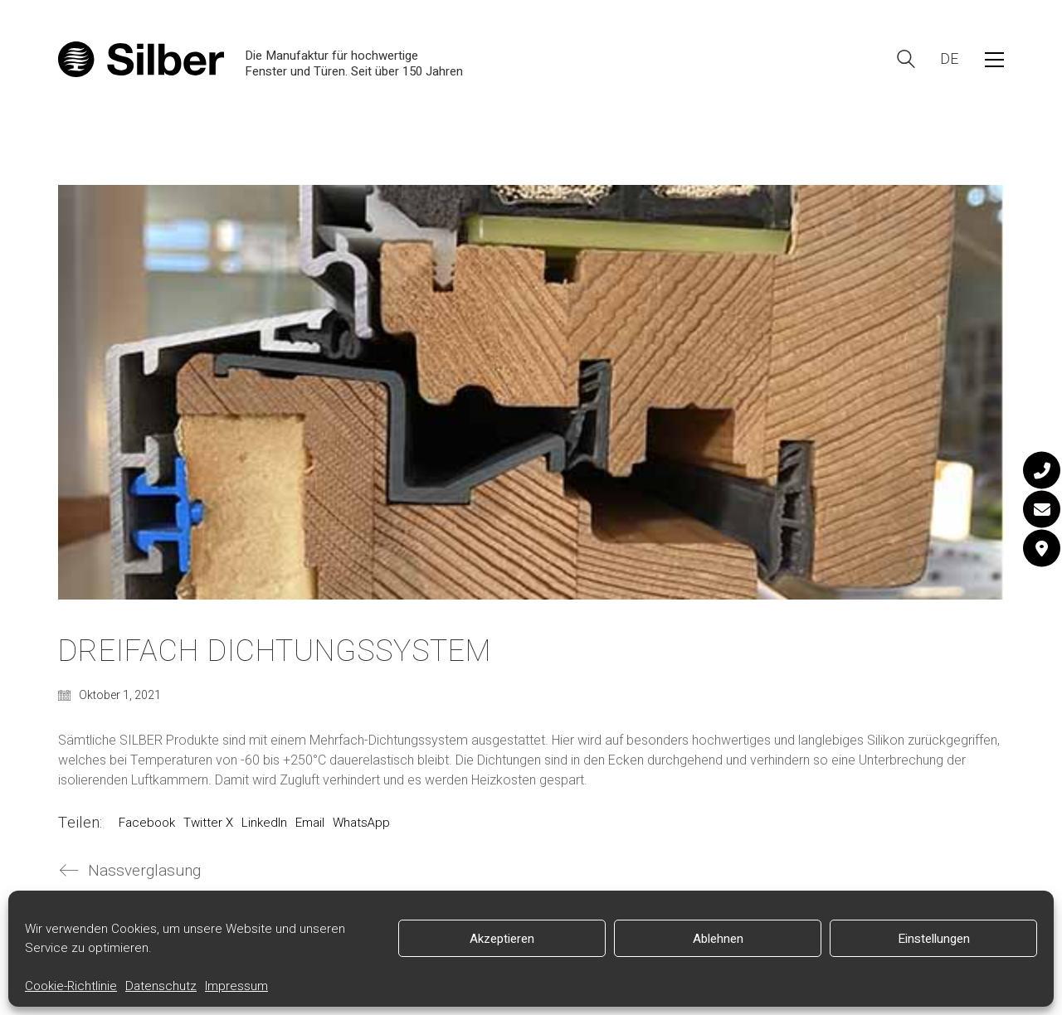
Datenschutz (161, 986)
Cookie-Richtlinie (71, 986)
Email (309, 822)
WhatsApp (361, 822)
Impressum (236, 986)
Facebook (147, 822)
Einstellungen (934, 939)
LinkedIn (264, 822)
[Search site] (906, 61)
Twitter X (208, 822)
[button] (994, 59)
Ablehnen (718, 939)
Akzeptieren (502, 939)
